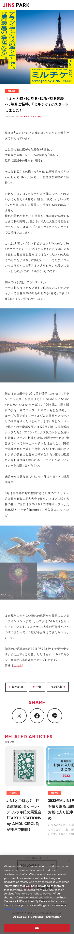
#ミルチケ (36, 117)
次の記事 (56, 687)
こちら (17, 667)
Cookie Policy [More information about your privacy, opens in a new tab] (13, 913)
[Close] (69, 864)
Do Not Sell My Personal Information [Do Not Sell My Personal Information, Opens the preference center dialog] (37, 921)
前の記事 (17, 687)
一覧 (38, 687)
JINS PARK (16, 5)
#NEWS (24, 117)
